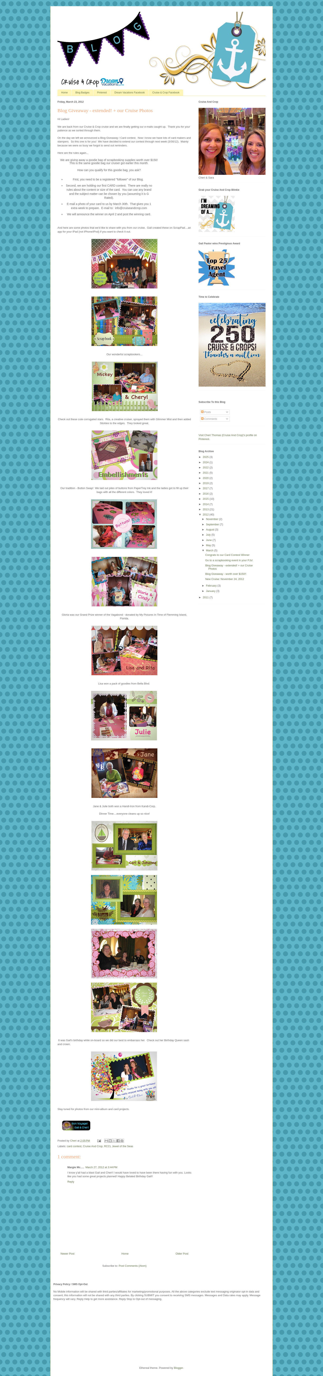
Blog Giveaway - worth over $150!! (225, 573)
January (211, 591)
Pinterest (102, 92)
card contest (74, 1146)
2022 (206, 467)
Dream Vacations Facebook (129, 92)
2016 (206, 493)
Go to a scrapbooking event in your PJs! (229, 560)
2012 (206, 514)
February (212, 585)
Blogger (178, 1367)
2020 (206, 478)
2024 (206, 462)
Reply (70, 1181)
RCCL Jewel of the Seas (118, 1146)
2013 (206, 509)
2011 (206, 597)
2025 (206, 457)
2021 (206, 472)
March (210, 550)
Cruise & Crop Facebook (165, 92)
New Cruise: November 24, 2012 (224, 579)
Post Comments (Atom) (132, 1265)
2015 (206, 498)
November (212, 519)
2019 (206, 483)
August (210, 529)
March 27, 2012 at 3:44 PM (101, 1167)
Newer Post (67, 1253)
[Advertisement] (84, 1333)
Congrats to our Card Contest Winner (227, 554)
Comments (209, 418)
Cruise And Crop (93, 1146)
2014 (206, 504)
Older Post (182, 1253)
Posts (206, 412)
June (209, 540)
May (209, 545)
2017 (206, 488)
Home (64, 92)
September (213, 524)
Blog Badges (82, 92)
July (209, 534)
